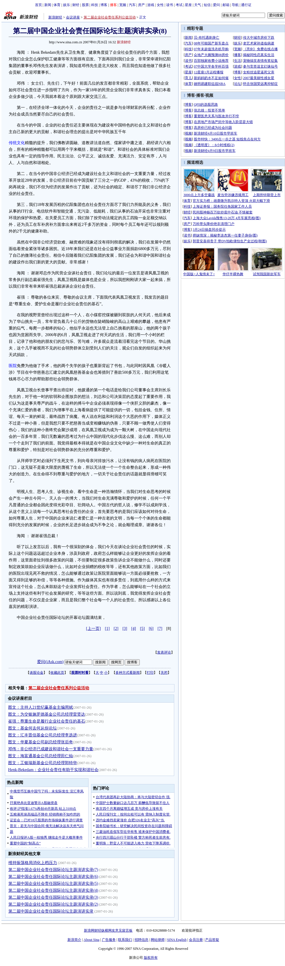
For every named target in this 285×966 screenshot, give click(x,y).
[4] (133, 628)
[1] (107, 628)
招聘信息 (141, 940)
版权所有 (151, 958)
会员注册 (196, 940)
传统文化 (17, 143)
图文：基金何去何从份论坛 (32, 728)
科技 (94, 5)
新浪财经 (55, 17)
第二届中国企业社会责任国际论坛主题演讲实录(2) (53, 904)
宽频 (122, 5)
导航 (235, 5)
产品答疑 (212, 940)
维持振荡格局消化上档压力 (32, 863)
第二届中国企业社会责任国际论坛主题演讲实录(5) (53, 883)
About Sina (91, 940)
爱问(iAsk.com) (50, 662)
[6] (151, 628)
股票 (85, 5)
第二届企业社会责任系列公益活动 (110, 17)
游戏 (150, 5)
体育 (57, 5)
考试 (179, 5)
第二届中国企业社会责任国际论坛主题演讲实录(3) (53, 897)
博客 (103, 5)
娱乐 (66, 5)
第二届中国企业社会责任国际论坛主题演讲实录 (50, 911)
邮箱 (226, 5)
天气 (197, 5)
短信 (207, 5)
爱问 (216, 5)
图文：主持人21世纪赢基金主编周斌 (40, 707)
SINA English (176, 940)
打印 (150, 673)
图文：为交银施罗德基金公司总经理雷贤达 (46, 714)
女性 (160, 5)
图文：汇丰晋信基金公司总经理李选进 (42, 735)
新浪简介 (74, 940)
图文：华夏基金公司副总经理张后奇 (40, 742)
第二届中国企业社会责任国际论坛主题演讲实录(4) (53, 890)
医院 (13, 366)
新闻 (47, 5)
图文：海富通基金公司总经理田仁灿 (40, 756)
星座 (188, 5)
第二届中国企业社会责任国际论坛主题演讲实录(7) (53, 870)
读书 (169, 5)
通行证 (246, 5)
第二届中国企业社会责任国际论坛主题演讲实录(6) (53, 876)
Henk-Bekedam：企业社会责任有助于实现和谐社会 (53, 770)
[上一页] (93, 628)
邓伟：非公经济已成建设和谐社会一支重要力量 (50, 749)
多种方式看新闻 (127, 673)
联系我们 (125, 940)
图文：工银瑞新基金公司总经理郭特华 (42, 763)
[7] (160, 628)
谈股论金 (36, 673)
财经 (75, 5)
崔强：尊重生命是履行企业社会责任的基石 (46, 721)
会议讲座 (73, 17)
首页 (38, 5)
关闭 (164, 673)
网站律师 (158, 940)
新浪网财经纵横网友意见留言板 (108, 930)
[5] (142, 628)
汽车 (132, 5)
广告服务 (109, 940)
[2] (116, 628)
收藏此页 (57, 673)
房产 (141, 5)
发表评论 (164, 652)
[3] (124, 628)
